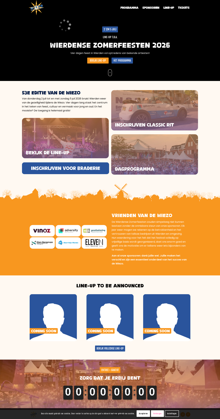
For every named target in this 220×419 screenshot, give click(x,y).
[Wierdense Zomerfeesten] (36, 7)
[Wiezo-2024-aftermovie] (154, 163)
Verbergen (157, 413)
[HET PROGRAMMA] (122, 61)
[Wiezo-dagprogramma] (154, 119)
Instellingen (172, 413)
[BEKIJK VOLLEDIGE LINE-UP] (110, 348)
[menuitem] (129, 7)
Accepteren (143, 413)
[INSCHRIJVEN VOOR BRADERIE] (65, 168)
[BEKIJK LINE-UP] (98, 61)
